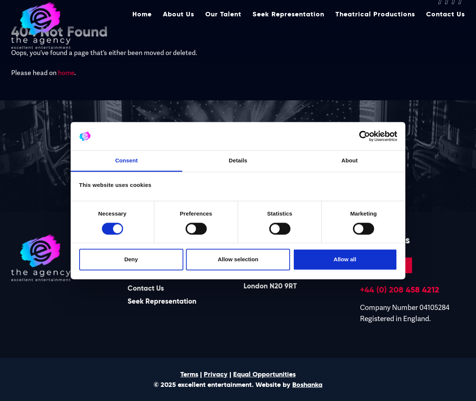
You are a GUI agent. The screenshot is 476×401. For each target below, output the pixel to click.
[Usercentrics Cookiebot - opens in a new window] (364, 136)
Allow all (345, 259)
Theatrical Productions (375, 32)
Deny (131, 259)
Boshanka (307, 385)
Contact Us (445, 32)
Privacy (216, 374)
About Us (178, 32)
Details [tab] (238, 161)
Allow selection (238, 259)
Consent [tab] (126, 161)
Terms (189, 374)
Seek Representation (288, 32)
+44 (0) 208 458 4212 (399, 289)
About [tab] (349, 161)
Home (142, 32)
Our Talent (223, 32)
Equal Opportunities (264, 374)
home (66, 72)
